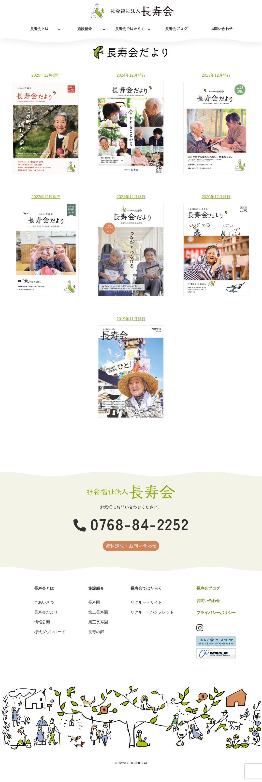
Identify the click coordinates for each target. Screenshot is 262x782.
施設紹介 (84, 27)
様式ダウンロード (50, 637)
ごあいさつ (44, 607)
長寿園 (94, 607)
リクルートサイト (146, 607)
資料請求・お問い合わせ (131, 548)
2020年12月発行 (216, 197)
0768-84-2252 (131, 523)
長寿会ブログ (176, 27)
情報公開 (42, 627)
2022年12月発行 (45, 197)
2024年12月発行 (130, 75)
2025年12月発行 (45, 75)
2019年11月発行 (130, 319)
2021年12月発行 (130, 197)
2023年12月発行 (216, 75)
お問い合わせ (221, 27)
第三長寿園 (98, 627)
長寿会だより (46, 617)
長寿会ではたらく (130, 27)
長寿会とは (39, 27)
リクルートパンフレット (152, 617)
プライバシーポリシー (216, 618)
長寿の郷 (96, 637)
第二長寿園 (98, 617)
